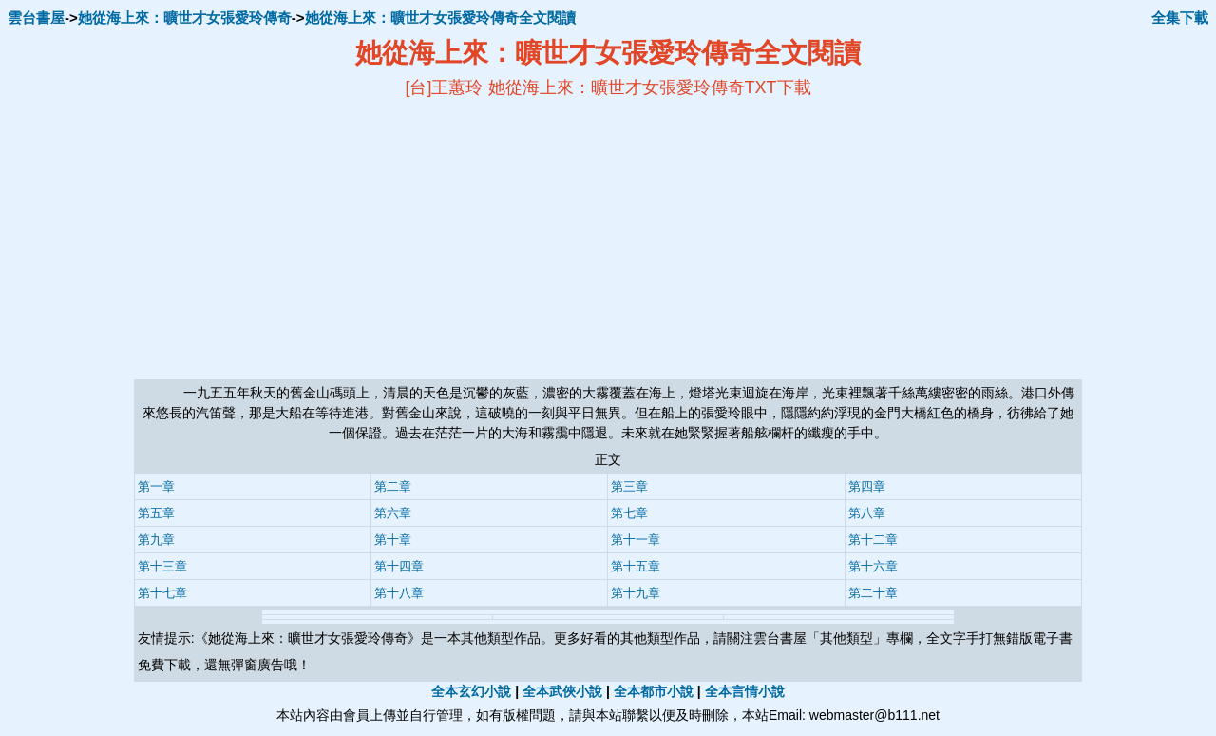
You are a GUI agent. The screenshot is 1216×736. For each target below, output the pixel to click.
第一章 (156, 486)
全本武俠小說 (562, 691)
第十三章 (162, 566)
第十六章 (873, 566)
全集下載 (1179, 18)
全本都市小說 (654, 691)
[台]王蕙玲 (444, 87)
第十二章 (873, 540)
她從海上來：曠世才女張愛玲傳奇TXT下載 (649, 87)
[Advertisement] (423, 239)
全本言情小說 (745, 691)
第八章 (866, 513)
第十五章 (635, 566)
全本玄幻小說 (471, 691)
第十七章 (162, 593)
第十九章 (635, 593)
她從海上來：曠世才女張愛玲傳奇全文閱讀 (440, 18)
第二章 (392, 486)
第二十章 (873, 593)
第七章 (629, 513)
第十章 (392, 540)
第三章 (629, 486)
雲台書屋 (36, 18)
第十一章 (635, 540)
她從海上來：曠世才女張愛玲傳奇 (185, 18)
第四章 (866, 486)
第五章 (156, 513)
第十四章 (399, 566)
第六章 (392, 513)
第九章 (156, 540)
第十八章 (399, 593)
